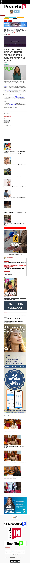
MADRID (7, 552)
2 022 (13, 298)
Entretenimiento (18, 30)
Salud (12, 32)
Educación (12, 30)
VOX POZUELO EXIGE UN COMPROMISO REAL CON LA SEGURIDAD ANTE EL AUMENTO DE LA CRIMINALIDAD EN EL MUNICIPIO (15, 463)
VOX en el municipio (20, 97)
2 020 (18, 298)
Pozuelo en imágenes (7, 32)
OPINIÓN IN (18, 552)
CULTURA (23, 552)
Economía (8, 30)
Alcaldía (5, 105)
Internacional (9, 31)
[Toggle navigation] (3, 1)
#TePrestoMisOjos (6, 29)
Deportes (5, 30)
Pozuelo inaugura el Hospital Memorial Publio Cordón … (13, 274)
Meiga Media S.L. (12, 557)
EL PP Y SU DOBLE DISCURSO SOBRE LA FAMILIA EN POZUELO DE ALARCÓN (14, 447)
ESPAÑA (10, 552)
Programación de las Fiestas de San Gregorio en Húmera (13, 318)
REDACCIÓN (6, 86)
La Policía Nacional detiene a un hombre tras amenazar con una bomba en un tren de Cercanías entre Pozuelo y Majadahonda (15, 316)
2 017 (25, 298)
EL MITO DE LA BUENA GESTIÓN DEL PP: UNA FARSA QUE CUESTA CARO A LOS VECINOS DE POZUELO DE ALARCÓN (15, 431)
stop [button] (16, 41)
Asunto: (6, 122)
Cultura (21, 29)
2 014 (9, 299)
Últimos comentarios (10, 257)
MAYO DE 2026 (5, 34)
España (23, 30)
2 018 (22, 298)
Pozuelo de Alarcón (22, 31)
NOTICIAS (9, 34)
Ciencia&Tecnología (16, 29)
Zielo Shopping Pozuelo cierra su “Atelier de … (15, 263)
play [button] (14, 41)
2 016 (4, 299)
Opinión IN (16, 31)
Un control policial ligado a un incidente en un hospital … (15, 151)
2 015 (6, 299)
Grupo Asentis (7, 88)
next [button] (18, 41)
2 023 (11, 298)
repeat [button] (14, 43)
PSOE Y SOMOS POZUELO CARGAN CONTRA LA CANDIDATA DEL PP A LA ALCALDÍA (15, 495)
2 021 (16, 298)
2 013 (11, 299)
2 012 (13, 299)
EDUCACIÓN (16, 554)
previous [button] (12, 41)
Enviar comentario (6, 120)
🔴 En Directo (16, 32)
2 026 (4, 298)
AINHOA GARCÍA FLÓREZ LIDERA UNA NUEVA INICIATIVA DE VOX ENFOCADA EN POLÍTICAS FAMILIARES (14, 478)
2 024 (9, 298)
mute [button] (4, 39)
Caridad (11, 29)
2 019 (20, 298)
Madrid (13, 31)
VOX (16, 96)
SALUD (13, 554)
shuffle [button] (15, 43)
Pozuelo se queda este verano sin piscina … (14, 268)
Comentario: (7, 125)
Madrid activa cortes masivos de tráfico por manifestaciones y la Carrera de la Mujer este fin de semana (14, 322)
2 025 (6, 298)
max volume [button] (25, 39)
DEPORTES (14, 552)
